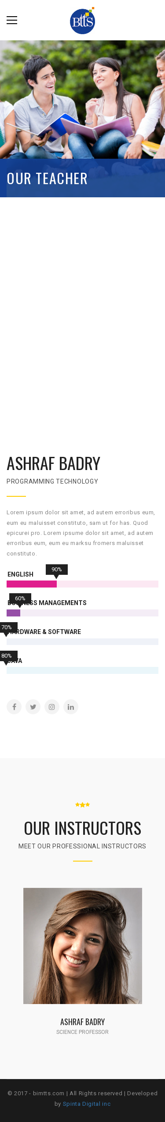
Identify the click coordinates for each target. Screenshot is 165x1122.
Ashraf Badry (82, 1021)
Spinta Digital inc (87, 1104)
